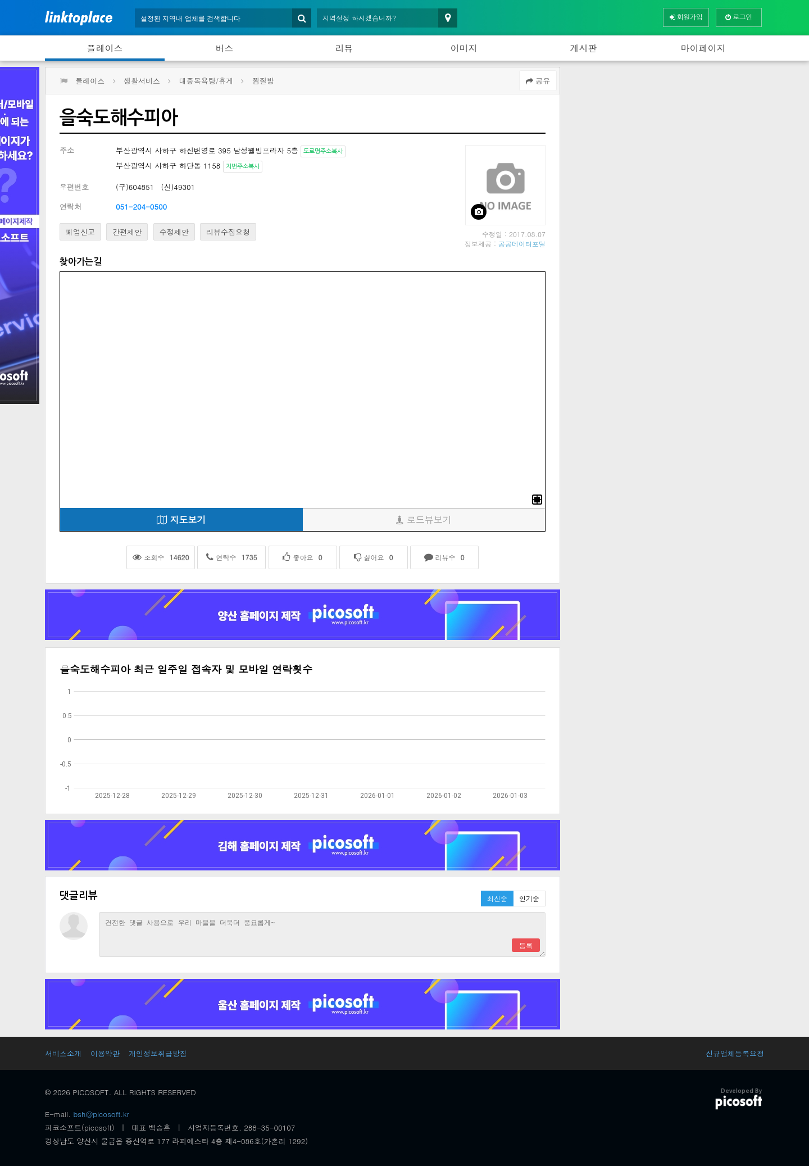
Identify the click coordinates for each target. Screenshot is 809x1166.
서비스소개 (63, 1053)
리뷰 (344, 48)
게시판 (583, 48)
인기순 (529, 898)
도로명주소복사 (323, 151)
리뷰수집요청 (228, 231)
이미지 (464, 48)
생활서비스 (142, 80)
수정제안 (174, 231)
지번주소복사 (243, 167)
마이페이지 (703, 48)
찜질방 (263, 80)
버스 (225, 48)
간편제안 (127, 231)
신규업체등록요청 (735, 1053)
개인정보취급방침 (158, 1053)
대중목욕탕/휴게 (206, 80)
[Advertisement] (665, 145)
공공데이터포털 (522, 243)
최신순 (497, 898)
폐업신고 (80, 231)
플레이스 (105, 48)
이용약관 (105, 1053)
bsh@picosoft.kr (101, 1114)
